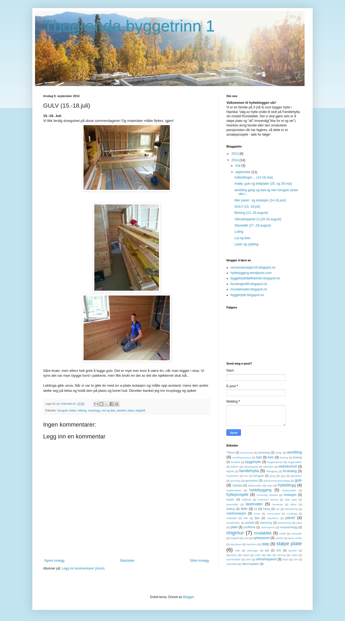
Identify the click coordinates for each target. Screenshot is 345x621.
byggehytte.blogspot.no (247, 295)
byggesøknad (275, 462)
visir (295, 559)
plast (130, 410)
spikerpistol (261, 538)
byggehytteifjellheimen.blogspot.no (255, 278)
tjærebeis (231, 555)
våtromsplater (250, 563)
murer (257, 513)
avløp (278, 452)
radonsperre (268, 527)
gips (283, 475)
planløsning (284, 522)
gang (272, 475)
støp (265, 544)
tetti (278, 550)
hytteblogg (287, 485)
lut (255, 508)
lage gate (291, 499)
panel (290, 518)
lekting (82, 410)
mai (238, 165)
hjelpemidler (255, 485)
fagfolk (230, 471)
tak (267, 550)
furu (246, 475)
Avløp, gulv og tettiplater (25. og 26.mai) (263, 184)
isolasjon (290, 495)
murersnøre (273, 513)
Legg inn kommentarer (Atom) (83, 568)
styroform (251, 544)
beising (284, 457)
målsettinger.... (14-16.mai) (253, 177)
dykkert (234, 466)
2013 (236, 154)
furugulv (63, 410)
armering (264, 452)
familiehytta (249, 471)
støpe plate (289, 543)
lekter (72, 410)
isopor (230, 499)
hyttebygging (261, 490)
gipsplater (296, 475)
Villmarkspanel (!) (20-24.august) (257, 219)
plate (233, 527)
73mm (230, 452)
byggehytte (253, 462)
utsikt (294, 555)
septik (282, 533)
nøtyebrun (273, 518)
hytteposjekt (289, 490)
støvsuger (252, 550)
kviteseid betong (268, 499)
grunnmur (252, 480)
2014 (236, 160)
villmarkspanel (266, 559)
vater (248, 559)
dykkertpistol (251, 466)
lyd (277, 508)
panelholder (233, 522)
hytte (270, 485)
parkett (121, 410)
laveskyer (277, 504)
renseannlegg (288, 527)
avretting (294, 452)
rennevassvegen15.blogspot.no (252, 267)
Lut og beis (242, 238)
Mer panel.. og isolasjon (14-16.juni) (260, 200)
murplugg (94, 410)
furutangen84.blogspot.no (248, 284)
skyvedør (296, 533)
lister (244, 509)
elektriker (268, 466)
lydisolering (291, 508)
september (243, 172)
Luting (238, 232)
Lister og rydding (246, 244)
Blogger (188, 597)
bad (259, 457)
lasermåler (232, 504)
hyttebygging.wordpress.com (251, 273)
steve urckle (295, 538)
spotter (279, 538)
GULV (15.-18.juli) (247, 206)
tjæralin (292, 550)
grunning (235, 480)
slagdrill (140, 410)
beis (271, 457)
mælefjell (231, 518)
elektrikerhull (288, 466)
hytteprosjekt (237, 494)
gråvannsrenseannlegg (277, 480)
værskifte (231, 563)
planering (266, 522)
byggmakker (295, 462)
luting (266, 508)
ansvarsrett (246, 452)
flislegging (272, 471)
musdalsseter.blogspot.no (248, 289)
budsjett (235, 462)
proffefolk (249, 527)
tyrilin (258, 555)
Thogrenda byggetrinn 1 (129, 26)
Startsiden (127, 560)
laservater (254, 504)
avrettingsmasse (241, 457)
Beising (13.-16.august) (251, 213)
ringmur (235, 533)
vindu (285, 559)
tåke (269, 555)
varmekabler (233, 559)
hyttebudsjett (233, 490)
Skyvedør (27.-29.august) (252, 225)
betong (297, 457)
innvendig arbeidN (267, 494)
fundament (232, 475)
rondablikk (263, 533)
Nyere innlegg (54, 560)
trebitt (246, 555)
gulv (298, 480)
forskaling (290, 471)
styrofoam (236, 544)
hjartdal (237, 485)
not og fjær (108, 410)
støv (237, 550)
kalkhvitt (246, 499)
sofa (246, 538)
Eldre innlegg (199, 560)
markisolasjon (236, 513)
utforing (281, 555)
